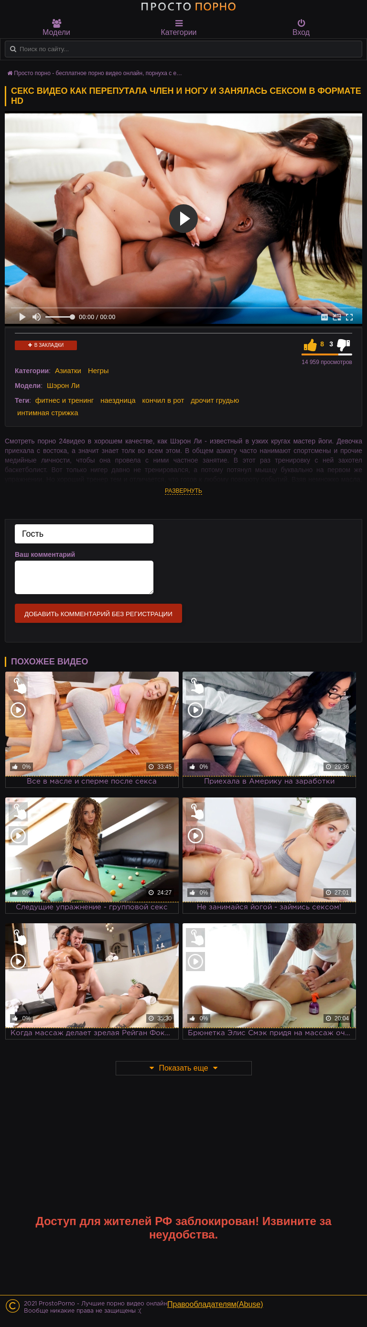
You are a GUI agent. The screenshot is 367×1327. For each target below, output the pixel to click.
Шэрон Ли (63, 385)
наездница (118, 400)
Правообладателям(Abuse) (215, 1304)
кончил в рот (163, 400)
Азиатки (68, 370)
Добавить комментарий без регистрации (98, 614)
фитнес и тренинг (64, 400)
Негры (98, 370)
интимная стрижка (47, 413)
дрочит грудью (215, 400)
